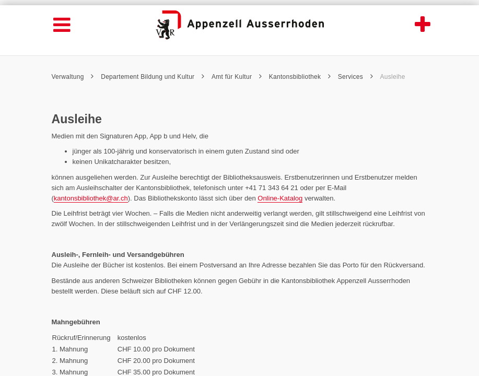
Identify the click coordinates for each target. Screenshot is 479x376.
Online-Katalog (280, 198)
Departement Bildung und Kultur (152, 76)
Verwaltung (73, 76)
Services (355, 76)
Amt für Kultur (237, 76)
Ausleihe (392, 76)
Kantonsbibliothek (300, 76)
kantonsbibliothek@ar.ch (91, 198)
